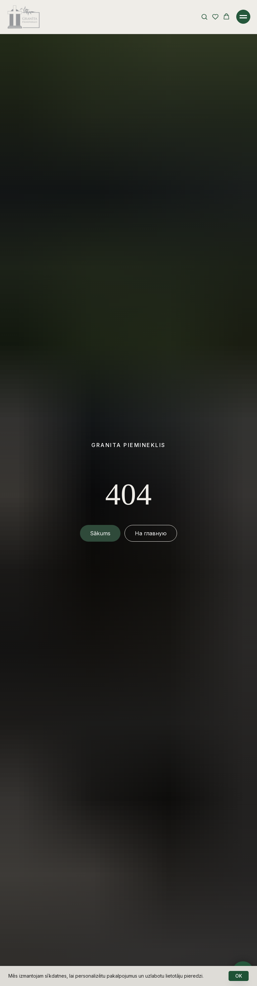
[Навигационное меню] (243, 17)
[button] (204, 16)
